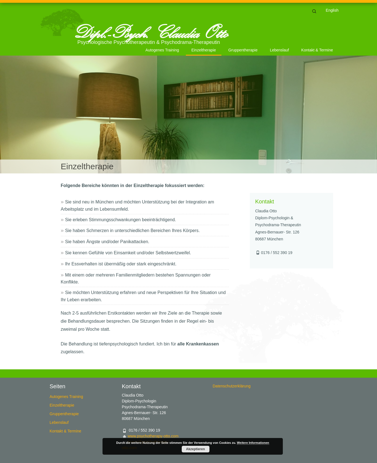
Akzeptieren (195, 449)
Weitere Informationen (253, 442)
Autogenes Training (162, 50)
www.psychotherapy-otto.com (153, 436)
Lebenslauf (279, 50)
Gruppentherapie (243, 50)
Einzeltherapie (203, 50)
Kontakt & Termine (317, 50)
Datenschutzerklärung (232, 386)
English (332, 10)
